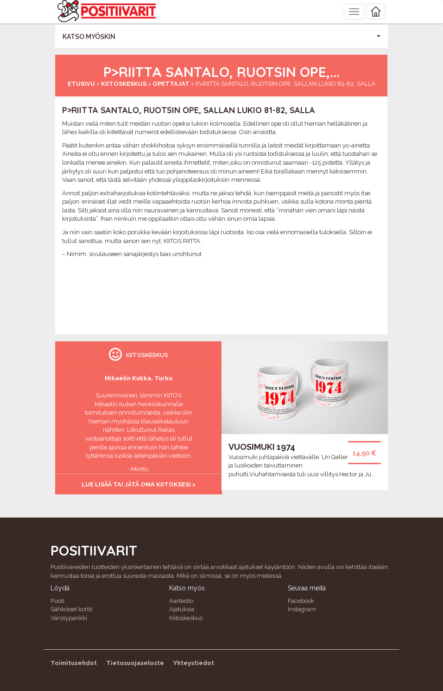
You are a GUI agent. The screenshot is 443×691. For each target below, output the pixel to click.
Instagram (302, 609)
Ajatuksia (181, 609)
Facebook (301, 600)
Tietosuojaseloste (135, 662)
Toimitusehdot (74, 662)
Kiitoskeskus (123, 83)
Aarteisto (181, 600)
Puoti (57, 600)
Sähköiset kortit (71, 609)
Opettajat (171, 83)
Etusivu (81, 83)
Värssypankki (69, 617)
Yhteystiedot (193, 662)
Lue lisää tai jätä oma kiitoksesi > (139, 484)
